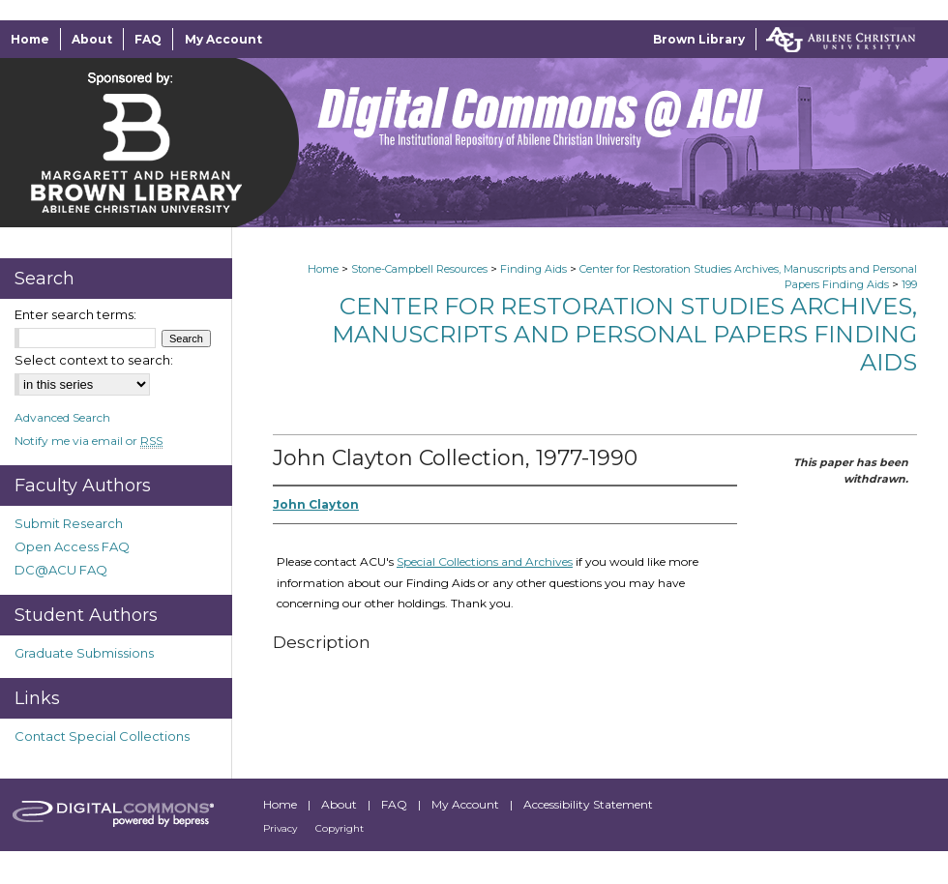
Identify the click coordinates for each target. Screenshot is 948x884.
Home (323, 269)
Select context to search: (94, 360)
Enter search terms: (75, 314)
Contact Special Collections (102, 736)
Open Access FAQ (72, 546)
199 (909, 284)
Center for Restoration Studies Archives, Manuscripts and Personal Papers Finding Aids (624, 334)
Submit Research (69, 523)
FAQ (395, 804)
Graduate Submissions (84, 653)
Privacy (281, 828)
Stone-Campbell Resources (419, 269)
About (340, 804)
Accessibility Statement (588, 804)
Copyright (339, 828)
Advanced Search (62, 417)
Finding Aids (533, 269)
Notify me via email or (89, 440)
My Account (466, 804)
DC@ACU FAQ (61, 569)
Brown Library (699, 39)
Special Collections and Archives (485, 561)
